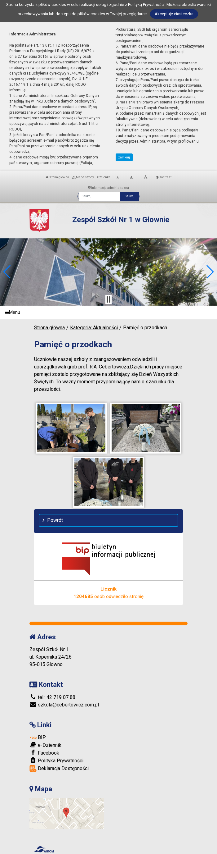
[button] (7, 272)
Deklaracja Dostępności (59, 768)
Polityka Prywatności (56, 760)
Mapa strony (83, 177)
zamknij (124, 157)
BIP (37, 737)
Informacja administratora (108, 188)
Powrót (55, 520)
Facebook (44, 753)
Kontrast (163, 177)
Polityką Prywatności (146, 4)
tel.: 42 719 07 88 (52, 697)
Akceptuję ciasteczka (174, 13)
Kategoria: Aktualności (94, 328)
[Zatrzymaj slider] (108, 299)
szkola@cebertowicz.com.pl (64, 705)
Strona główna (57, 177)
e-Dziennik (45, 745)
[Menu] (108, 313)
